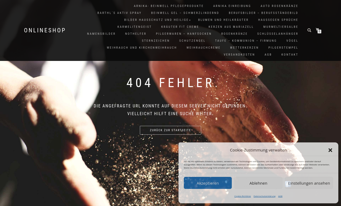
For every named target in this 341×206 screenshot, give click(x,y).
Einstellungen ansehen (309, 183)
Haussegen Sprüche (278, 20)
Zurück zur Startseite (170, 130)
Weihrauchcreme (203, 47)
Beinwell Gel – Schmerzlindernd (185, 13)
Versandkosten (239, 54)
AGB (280, 196)
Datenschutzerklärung (264, 196)
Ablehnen (258, 183)
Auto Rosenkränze (279, 6)
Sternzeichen (156, 40)
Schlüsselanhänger (277, 34)
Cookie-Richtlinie (242, 196)
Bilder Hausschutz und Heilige (156, 20)
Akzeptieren (208, 183)
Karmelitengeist (134, 27)
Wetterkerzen (244, 47)
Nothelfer (136, 34)
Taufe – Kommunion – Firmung (246, 40)
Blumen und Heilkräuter (223, 20)
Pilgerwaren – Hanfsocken (184, 34)
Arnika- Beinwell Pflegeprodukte (169, 6)
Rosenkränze (234, 34)
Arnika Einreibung (232, 6)
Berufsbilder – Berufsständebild (263, 13)
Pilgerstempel (283, 47)
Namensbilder (101, 34)
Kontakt (290, 54)
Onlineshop (45, 30)
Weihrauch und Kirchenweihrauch (142, 47)
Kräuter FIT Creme (180, 27)
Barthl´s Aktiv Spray (120, 13)
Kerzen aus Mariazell (231, 27)
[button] (330, 150)
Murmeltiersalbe (280, 27)
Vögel (292, 40)
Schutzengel (192, 40)
